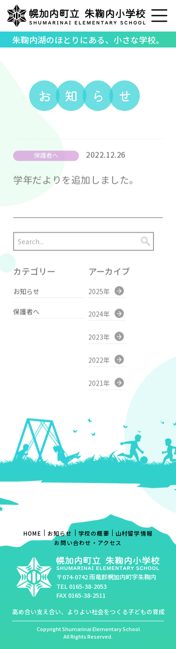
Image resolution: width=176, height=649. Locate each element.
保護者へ (26, 306)
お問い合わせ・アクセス (88, 542)
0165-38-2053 (88, 586)
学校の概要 (93, 533)
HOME (32, 533)
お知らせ (26, 286)
